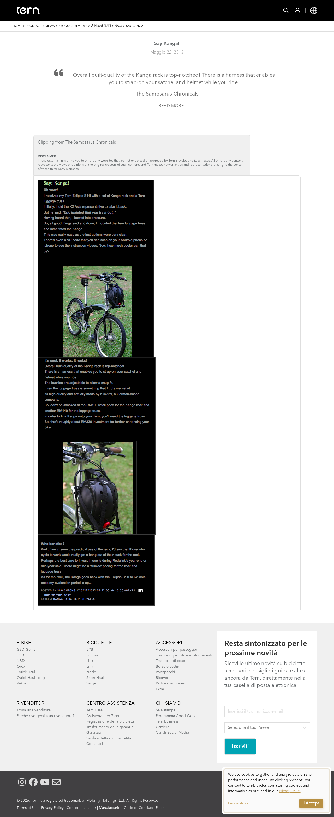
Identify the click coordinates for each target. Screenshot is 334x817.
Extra (160, 689)
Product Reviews (40, 26)
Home (17, 26)
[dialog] (276, 790)
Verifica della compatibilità (108, 738)
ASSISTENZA (237, 10)
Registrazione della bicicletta (110, 721)
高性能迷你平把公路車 (106, 26)
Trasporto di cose (170, 661)
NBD (21, 661)
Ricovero (163, 678)
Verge (91, 683)
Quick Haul (26, 672)
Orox (21, 666)
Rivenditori (31, 703)
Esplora (204, 10)
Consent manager (81, 808)
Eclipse (92, 655)
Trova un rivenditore (34, 710)
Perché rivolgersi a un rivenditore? (45, 716)
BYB (89, 650)
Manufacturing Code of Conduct (126, 808)
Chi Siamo (168, 703)
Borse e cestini (168, 666)
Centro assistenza (110, 703)
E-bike (24, 643)
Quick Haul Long (31, 678)
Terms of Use (27, 808)
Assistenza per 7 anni (103, 716)
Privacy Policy (52, 808)
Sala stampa (165, 710)
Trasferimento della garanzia (109, 727)
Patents (161, 808)
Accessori (118, 10)
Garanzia (93, 733)
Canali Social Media (172, 733)
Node (91, 672)
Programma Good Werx (175, 716)
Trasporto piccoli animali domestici (185, 655)
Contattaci (94, 744)
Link (89, 661)
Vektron (23, 683)
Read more (171, 106)
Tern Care (94, 710)
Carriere (162, 727)
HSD (20, 655)
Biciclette (84, 10)
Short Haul (95, 678)
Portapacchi (165, 672)
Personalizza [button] (238, 803)
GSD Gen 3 (26, 650)
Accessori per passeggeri (177, 650)
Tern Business (167, 721)
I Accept (311, 803)
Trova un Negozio (162, 10)
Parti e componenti (171, 683)
